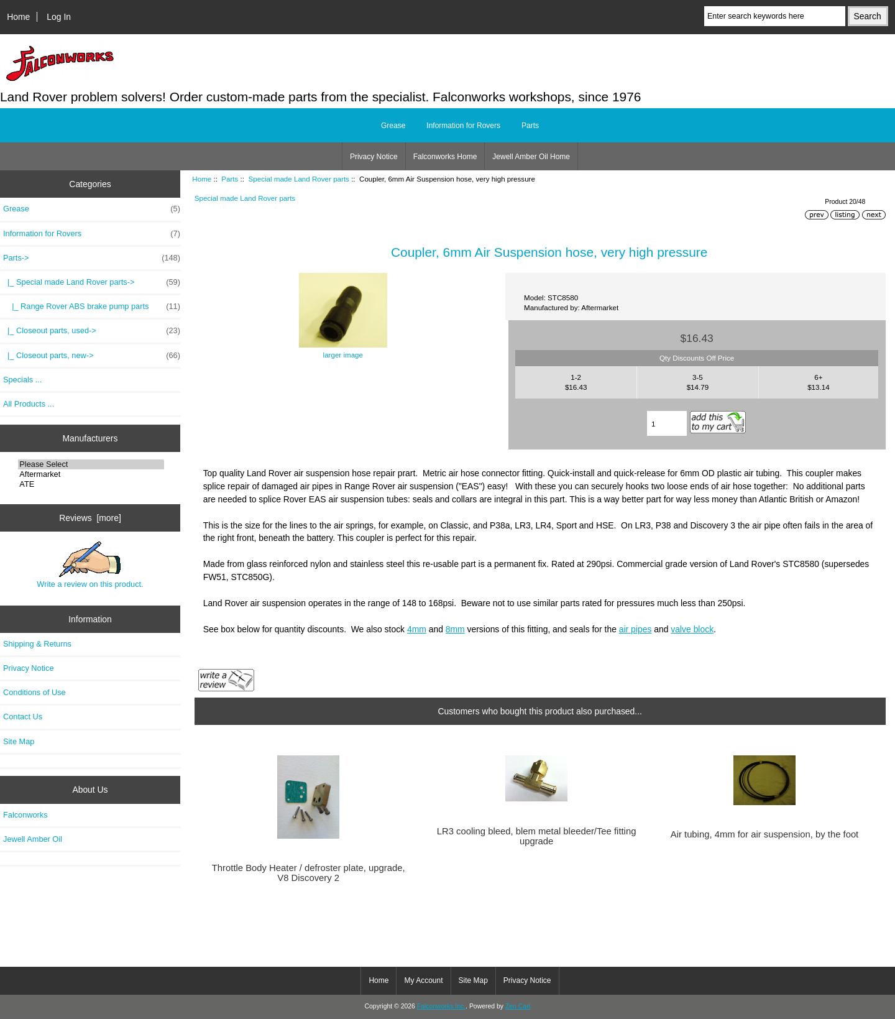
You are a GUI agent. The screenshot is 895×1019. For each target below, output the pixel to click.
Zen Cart (518, 1006)
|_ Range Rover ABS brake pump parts (91, 306)
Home (18, 17)
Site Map (18, 741)
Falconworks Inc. (441, 1006)
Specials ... (22, 379)
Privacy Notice (374, 156)
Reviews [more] (90, 518)
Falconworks (25, 814)
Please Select (91, 464)
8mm (455, 629)
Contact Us (22, 716)
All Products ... (28, 403)
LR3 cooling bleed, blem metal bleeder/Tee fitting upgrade (536, 836)
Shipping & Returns (37, 643)
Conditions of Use (34, 692)
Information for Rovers (463, 125)
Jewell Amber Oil (32, 839)
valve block (692, 629)
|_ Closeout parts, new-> (91, 356)
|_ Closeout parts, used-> (91, 331)
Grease (393, 125)
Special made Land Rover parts (299, 179)
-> (91, 258)
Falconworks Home (445, 156)
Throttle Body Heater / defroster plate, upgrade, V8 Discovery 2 (308, 873)
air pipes (635, 629)
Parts (229, 179)
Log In (59, 17)
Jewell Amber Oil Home (531, 156)
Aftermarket (91, 474)
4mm (416, 629)
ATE (91, 484)
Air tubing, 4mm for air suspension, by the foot (764, 834)
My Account (423, 980)
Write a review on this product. (90, 565)
